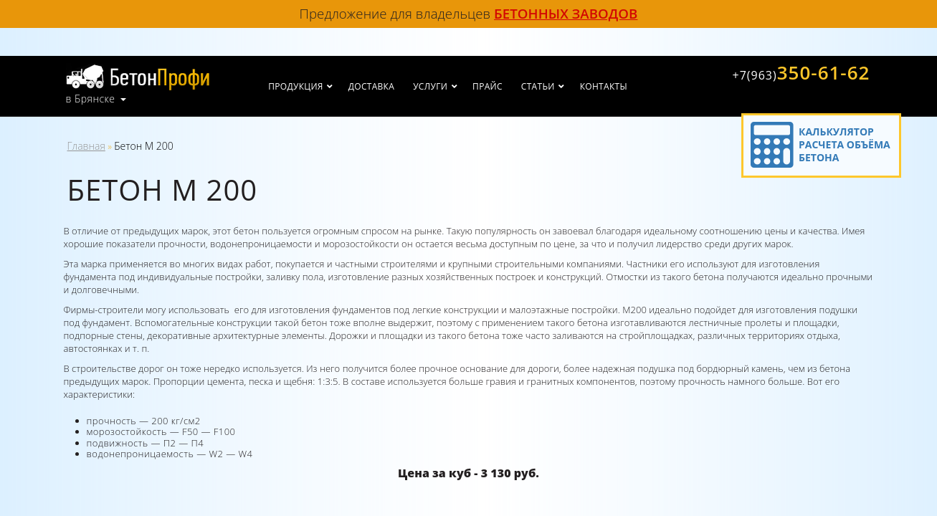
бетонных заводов (565, 13)
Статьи (538, 86)
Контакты (603, 86)
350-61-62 (801, 72)
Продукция (295, 86)
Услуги (430, 86)
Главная (86, 146)
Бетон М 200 (143, 146)
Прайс (487, 86)
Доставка (371, 86)
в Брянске (90, 98)
